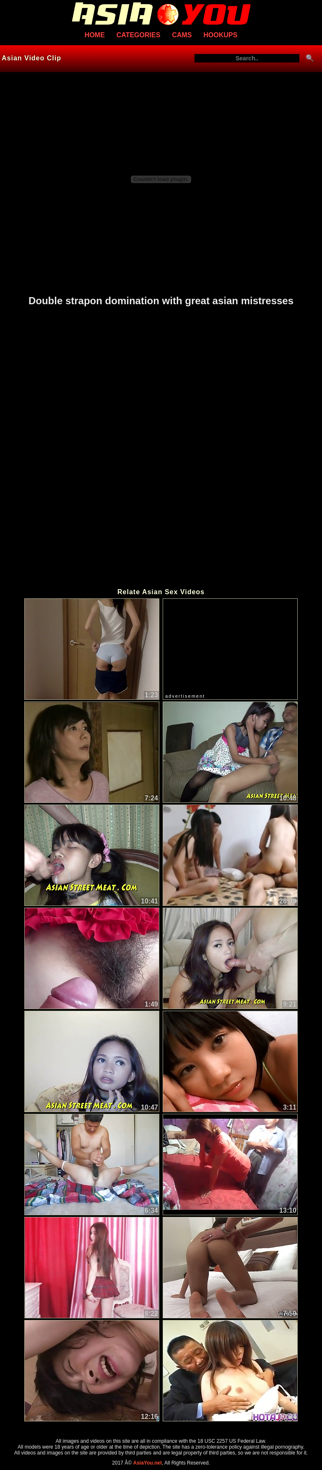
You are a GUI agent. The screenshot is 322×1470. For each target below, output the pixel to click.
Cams (182, 35)
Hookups (220, 35)
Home (95, 35)
